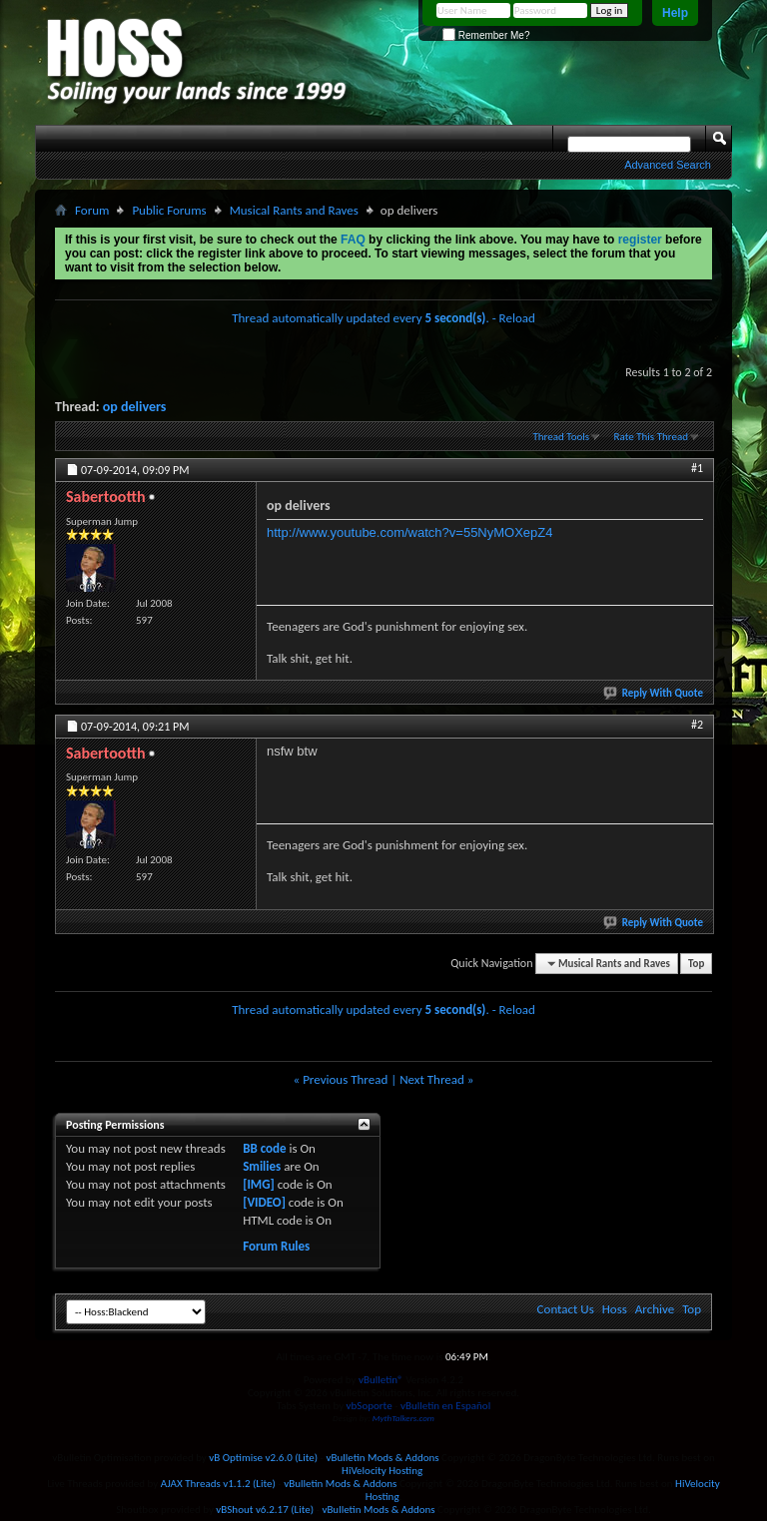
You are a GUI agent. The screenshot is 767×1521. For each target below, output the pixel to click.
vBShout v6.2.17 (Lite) (265, 1509)
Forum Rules (276, 1246)
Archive (654, 1308)
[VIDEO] (264, 1202)
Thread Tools (560, 436)
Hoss (614, 1308)
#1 (697, 468)
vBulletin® (381, 1379)
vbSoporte (369, 1405)
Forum (92, 210)
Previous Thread (345, 1079)
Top (696, 963)
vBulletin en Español (445, 1405)
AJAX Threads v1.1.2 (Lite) (218, 1483)
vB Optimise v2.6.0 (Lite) (263, 1457)
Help (675, 13)
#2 (697, 725)
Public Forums (169, 210)
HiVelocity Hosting (382, 1470)
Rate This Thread (651, 436)
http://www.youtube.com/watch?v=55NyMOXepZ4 (410, 532)
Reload (517, 317)
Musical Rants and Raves (294, 210)
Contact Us (565, 1308)
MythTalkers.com (403, 1417)
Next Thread (431, 1079)
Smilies (262, 1166)
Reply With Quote (654, 693)
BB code (264, 1148)
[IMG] (259, 1184)
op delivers (135, 406)
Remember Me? (485, 35)
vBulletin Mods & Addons (382, 1457)
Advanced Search (667, 165)
